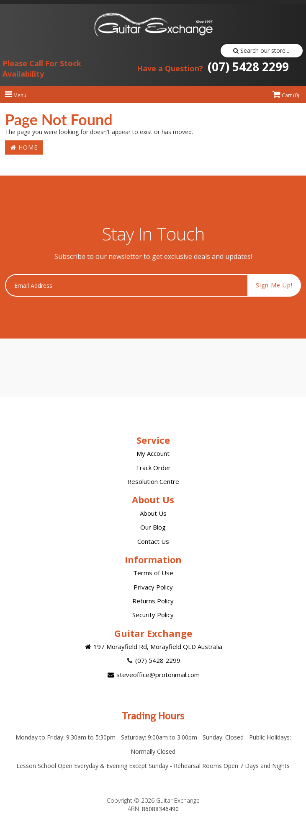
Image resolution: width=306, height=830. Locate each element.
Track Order (153, 467)
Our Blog (153, 527)
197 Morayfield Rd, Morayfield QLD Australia (153, 646)
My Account (153, 453)
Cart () (286, 95)
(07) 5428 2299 (213, 67)
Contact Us (153, 541)
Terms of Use (153, 573)
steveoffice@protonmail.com (152, 674)
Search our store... (261, 50)
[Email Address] (126, 285)
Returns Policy (153, 601)
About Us (153, 513)
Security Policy (153, 614)
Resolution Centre (153, 481)
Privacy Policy (153, 587)
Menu (15, 95)
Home (24, 147)
